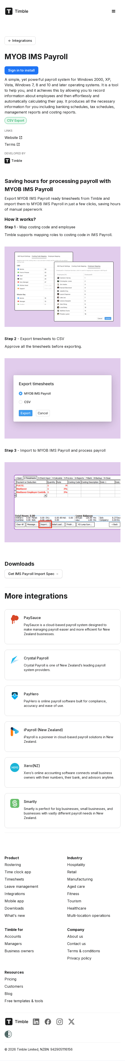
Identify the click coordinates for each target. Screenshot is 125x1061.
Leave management (21, 886)
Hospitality (76, 864)
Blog (8, 993)
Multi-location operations (88, 915)
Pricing (10, 979)
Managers (13, 943)
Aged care (76, 886)
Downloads (14, 908)
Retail (71, 872)
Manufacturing (80, 879)
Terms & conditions (83, 951)
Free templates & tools (24, 1001)
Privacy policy (79, 958)
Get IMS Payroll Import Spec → (33, 574)
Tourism (74, 901)
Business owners (19, 951)
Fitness (73, 893)
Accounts (13, 936)
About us (75, 936)
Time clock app (18, 872)
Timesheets (14, 879)
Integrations (15, 893)
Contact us (76, 943)
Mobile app (14, 901)
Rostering (13, 864)
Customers (14, 986)
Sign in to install (21, 70)
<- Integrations (20, 40)
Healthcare (76, 908)
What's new (15, 915)
